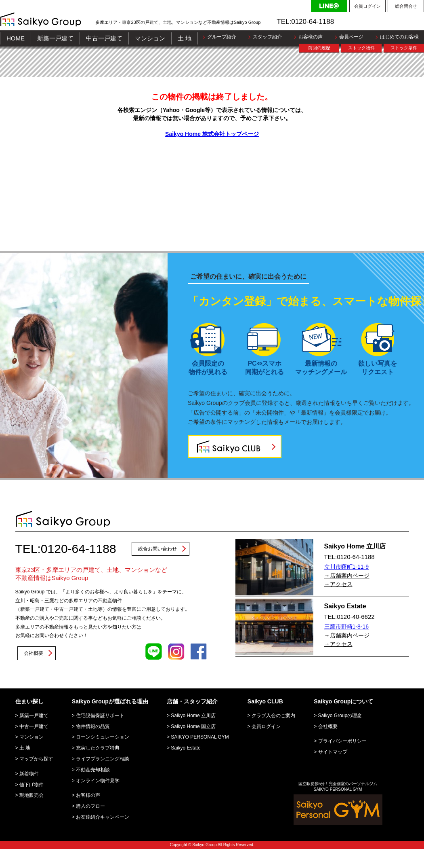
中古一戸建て (104, 38)
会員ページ (351, 37)
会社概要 (33, 653)
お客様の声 (310, 37)
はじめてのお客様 (399, 37)
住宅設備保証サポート (100, 715)
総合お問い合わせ (157, 549)
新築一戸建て (55, 38)
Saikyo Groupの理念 (340, 715)
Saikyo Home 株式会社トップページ (212, 134)
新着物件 (29, 774)
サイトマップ (332, 752)
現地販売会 (31, 795)
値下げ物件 (31, 785)
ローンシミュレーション (102, 737)
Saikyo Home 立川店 (193, 715)
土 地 (184, 38)
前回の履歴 (319, 47)
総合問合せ (406, 6)
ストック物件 (361, 47)
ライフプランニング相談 (102, 759)
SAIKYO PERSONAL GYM (200, 737)
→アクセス (338, 584)
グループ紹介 (221, 37)
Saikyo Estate (185, 748)
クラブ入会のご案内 (273, 715)
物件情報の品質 (93, 726)
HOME (15, 38)
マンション (150, 38)
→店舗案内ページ (346, 575)
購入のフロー (90, 806)
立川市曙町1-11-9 (346, 566)
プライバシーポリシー (342, 741)
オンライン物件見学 (98, 780)
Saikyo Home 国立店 (193, 726)
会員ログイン (367, 6)
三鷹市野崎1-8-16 (346, 626)
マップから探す (36, 759)
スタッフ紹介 (267, 37)
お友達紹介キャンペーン (102, 817)
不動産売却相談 (93, 770)
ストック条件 (403, 47)
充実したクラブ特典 (98, 748)
